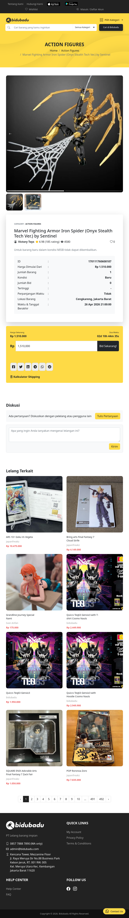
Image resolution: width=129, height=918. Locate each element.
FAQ (8, 894)
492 (101, 799)
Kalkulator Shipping (25, 377)
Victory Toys (26, 242)
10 (78, 799)
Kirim (114, 446)
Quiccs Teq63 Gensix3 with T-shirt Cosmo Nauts (82, 616)
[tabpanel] (64, 133)
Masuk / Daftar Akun (90, 9)
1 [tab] (35, 190)
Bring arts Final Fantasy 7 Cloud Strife (80, 538)
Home (54, 50)
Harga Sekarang (17, 332)
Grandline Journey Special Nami (20, 616)
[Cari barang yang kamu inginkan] (42, 27)
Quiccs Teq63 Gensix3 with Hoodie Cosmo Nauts (81, 694)
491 (92, 799)
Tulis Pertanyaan (107, 416)
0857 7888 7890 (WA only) (24, 844)
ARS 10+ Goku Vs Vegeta (19, 537)
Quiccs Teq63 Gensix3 (18, 692)
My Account (74, 832)
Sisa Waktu (114, 332)
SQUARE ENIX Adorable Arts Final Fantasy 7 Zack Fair (21, 772)
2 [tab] (93, 190)
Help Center (13, 889)
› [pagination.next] (108, 799)
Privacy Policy (75, 838)
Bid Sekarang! (108, 346)
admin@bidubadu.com (22, 849)
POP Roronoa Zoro (77, 770)
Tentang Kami (15, 4)
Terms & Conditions (79, 843)
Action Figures (70, 50)
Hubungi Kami (35, 4)
